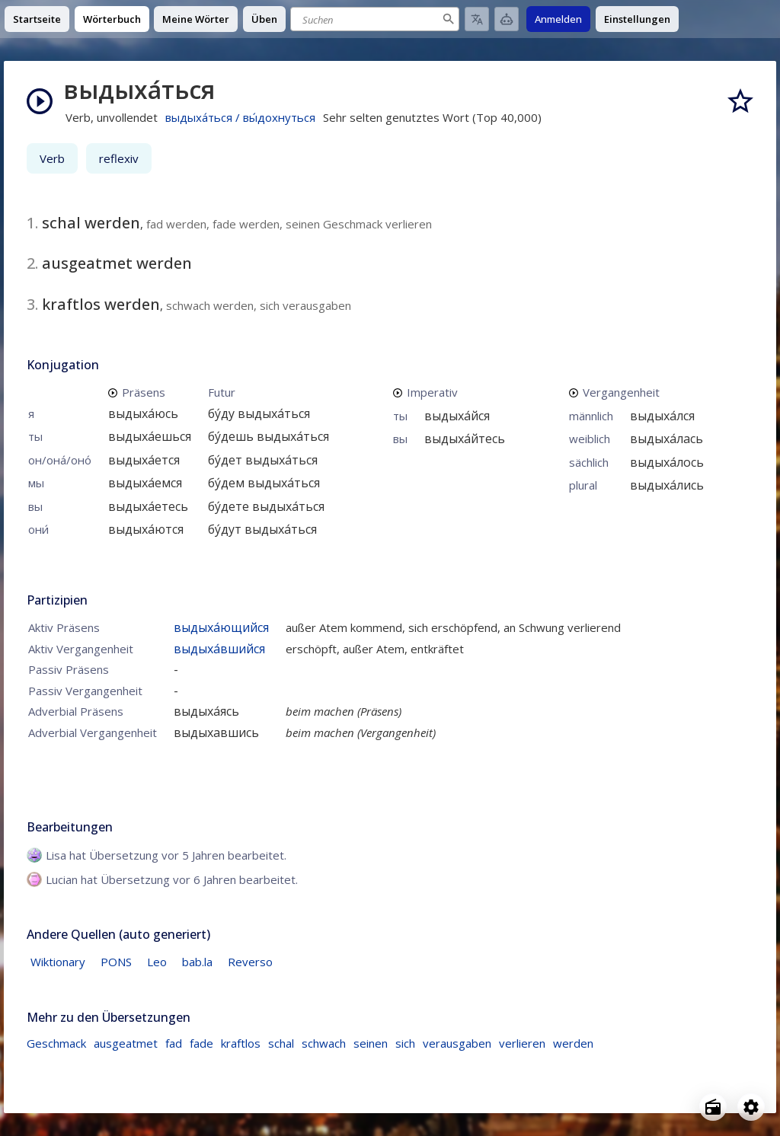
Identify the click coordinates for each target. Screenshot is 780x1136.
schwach (324, 1043)
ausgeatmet (126, 1043)
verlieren (522, 1043)
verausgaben (457, 1043)
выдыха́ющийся (221, 627)
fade (201, 1043)
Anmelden (558, 19)
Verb (52, 158)
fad (173, 1043)
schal (281, 1043)
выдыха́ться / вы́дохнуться (240, 117)
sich (405, 1043)
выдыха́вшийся (219, 648)
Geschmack (56, 1043)
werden (573, 1043)
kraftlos (241, 1043)
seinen (370, 1043)
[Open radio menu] (713, 1107)
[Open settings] (751, 1107)
